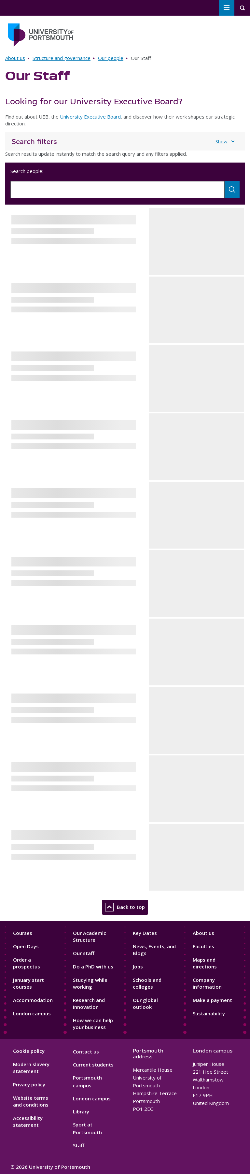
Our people (110, 58)
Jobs (138, 966)
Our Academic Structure (89, 936)
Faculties (203, 946)
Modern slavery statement (31, 1067)
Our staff (83, 953)
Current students (93, 1064)
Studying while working (90, 983)
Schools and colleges (147, 983)
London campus (32, 1013)
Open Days (26, 946)
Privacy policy (29, 1084)
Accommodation (33, 1000)
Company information (207, 983)
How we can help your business (93, 1023)
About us (15, 58)
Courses (22, 933)
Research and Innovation (89, 1003)
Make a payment (212, 1000)
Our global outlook (145, 1003)
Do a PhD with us (93, 966)
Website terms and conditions (31, 1101)
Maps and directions (205, 963)
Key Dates (145, 933)
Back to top (125, 907)
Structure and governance (61, 58)
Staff (78, 1145)
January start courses (28, 983)
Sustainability (209, 1013)
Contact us (86, 1051)
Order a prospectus (26, 963)
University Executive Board (90, 116)
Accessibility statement (28, 1121)
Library (81, 1111)
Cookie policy (29, 1051)
